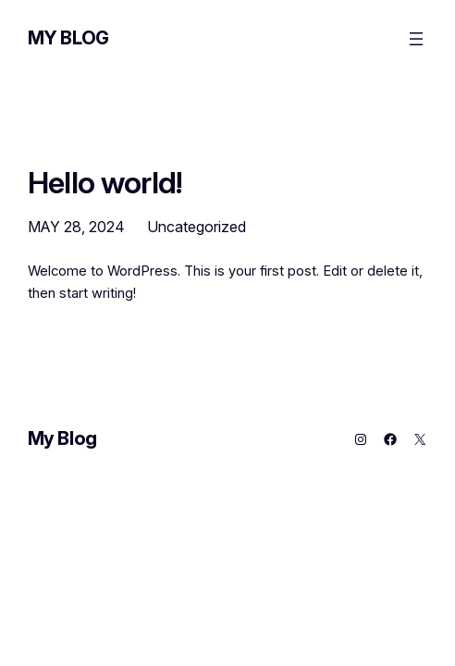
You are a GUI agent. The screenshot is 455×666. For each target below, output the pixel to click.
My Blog (68, 38)
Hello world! (105, 183)
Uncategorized (196, 226)
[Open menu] (416, 39)
